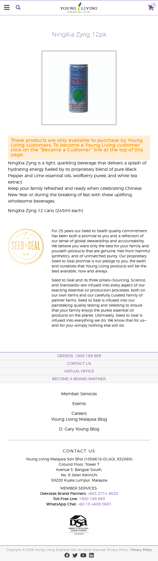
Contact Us (79, 364)
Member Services (79, 394)
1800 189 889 (91, 499)
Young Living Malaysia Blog (79, 419)
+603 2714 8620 (103, 494)
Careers (79, 413)
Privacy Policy (141, 549)
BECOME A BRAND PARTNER (79, 379)
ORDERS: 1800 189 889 (79, 356)
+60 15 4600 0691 (95, 504)
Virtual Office (79, 371)
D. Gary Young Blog (79, 429)
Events (79, 404)
